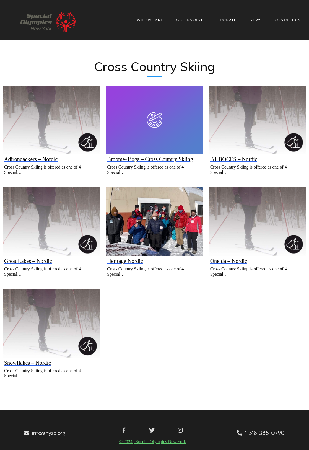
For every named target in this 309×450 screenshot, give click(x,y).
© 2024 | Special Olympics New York (152, 441)
